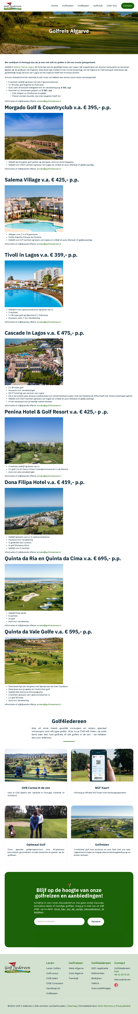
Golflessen (83, 5)
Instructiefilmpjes (101, 993)
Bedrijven (96, 983)
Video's (95, 988)
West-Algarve (76, 973)
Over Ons (112, 5)
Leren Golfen (53, 973)
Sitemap (72, 1011)
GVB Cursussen (54, 988)
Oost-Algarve (76, 978)
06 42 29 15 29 (122, 980)
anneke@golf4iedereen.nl (49, 101)
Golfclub (98, 5)
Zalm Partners (105, 1011)
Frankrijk (73, 983)
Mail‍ (116, 976)
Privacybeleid (123, 1011)
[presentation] (52, 935)
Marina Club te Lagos (24, 67)
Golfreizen (67, 5)
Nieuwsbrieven (122, 985)
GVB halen (52, 983)
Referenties (97, 978)
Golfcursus (52, 978)
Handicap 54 (53, 993)
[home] (13, 6)
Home (54, 5)
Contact (127, 5)
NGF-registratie (99, 973)
